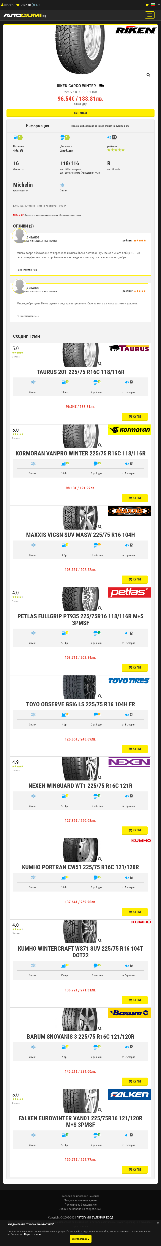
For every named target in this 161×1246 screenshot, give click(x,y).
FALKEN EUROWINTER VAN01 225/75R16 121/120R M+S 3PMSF (80, 1121)
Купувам (80, 113)
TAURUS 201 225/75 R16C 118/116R (81, 372)
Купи (135, 416)
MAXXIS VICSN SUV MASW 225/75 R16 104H (80, 534)
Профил (9, 4)
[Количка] (147, 5)
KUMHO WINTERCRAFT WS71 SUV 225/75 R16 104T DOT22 (80, 952)
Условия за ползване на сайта (80, 1196)
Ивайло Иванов (28, 237)
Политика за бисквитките (81, 1204)
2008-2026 (88, 1217)
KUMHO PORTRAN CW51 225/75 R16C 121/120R (80, 867)
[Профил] (2, 4)
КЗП (100, 1209)
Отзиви (26, 4)
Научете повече (32, 1234)
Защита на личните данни (80, 1200)
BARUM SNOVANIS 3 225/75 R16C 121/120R (80, 1036)
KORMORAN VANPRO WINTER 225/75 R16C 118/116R (81, 453)
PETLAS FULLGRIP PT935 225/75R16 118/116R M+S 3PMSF (80, 619)
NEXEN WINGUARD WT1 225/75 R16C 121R (80, 785)
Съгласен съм (80, 1239)
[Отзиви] (17, 4)
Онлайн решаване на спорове (77, 1209)
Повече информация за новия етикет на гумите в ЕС (100, 125)
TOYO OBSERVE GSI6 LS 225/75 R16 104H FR (80, 704)
